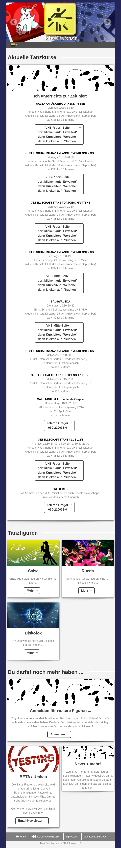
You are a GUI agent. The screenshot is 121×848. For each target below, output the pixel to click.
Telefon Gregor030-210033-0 (57, 425)
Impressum (71, 836)
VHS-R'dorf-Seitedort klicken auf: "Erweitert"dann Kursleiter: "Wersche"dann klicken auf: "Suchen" (58, 134)
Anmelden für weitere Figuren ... (60, 710)
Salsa (33, 571)
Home (20, 837)
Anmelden (57, 734)
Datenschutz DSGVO (95, 836)
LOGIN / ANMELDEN (45, 837)
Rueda (88, 571)
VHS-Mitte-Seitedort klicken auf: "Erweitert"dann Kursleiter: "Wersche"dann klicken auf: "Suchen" (58, 282)
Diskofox (33, 633)
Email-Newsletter (30, 820)
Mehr (30, 590)
